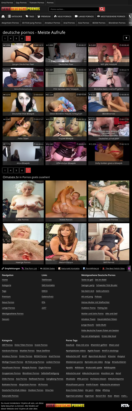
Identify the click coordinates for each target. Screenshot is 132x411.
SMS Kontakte (48, 285)
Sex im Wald (100, 279)
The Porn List (29, 268)
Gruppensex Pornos (11, 373)
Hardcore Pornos (10, 350)
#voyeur (121, 356)
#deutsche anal (73, 373)
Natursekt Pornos (10, 395)
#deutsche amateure (110, 384)
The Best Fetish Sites (113, 268)
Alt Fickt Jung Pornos (31, 22)
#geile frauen (94, 350)
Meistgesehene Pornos (111, 16)
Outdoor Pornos (35, 390)
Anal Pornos (69, 22)
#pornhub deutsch (97, 356)
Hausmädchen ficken (107, 319)
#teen (116, 395)
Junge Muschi (87, 324)
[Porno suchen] (74, 9)
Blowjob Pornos (29, 367)
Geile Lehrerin (102, 291)
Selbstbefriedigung (50, 373)
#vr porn (89, 390)
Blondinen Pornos (117, 22)
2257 (44, 307)
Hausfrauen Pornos (11, 367)
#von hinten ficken (74, 390)
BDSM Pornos (99, 22)
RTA (43, 302)
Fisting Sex (102, 307)
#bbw (98, 390)
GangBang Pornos (54, 378)
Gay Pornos (21, 2)
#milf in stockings (110, 350)
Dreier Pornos (25, 356)
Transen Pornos (36, 2)
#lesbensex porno (74, 361)
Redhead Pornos (36, 378)
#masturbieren (119, 361)
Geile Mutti (101, 324)
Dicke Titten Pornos (24, 344)
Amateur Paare (88, 319)
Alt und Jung (87, 296)
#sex (110, 395)
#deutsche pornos (90, 373)
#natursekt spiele (94, 367)
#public (69, 367)
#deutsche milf (73, 356)
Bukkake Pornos (9, 384)
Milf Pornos (7, 344)
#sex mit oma (82, 344)
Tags (30, 16)
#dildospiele (109, 367)
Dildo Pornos (8, 378)
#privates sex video (94, 361)
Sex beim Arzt (87, 291)
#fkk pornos (82, 378)
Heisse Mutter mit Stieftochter (95, 302)
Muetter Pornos (27, 350)
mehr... (124, 395)
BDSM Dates (47, 268)
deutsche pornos (18, 32)
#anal (118, 373)
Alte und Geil (111, 313)
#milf (84, 356)
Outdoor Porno (88, 307)
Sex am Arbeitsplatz (90, 336)
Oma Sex (49, 390)
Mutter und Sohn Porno (92, 313)
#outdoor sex (107, 373)
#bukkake (70, 378)
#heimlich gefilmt (99, 344)
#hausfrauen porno (75, 384)
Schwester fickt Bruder (106, 285)
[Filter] (126, 38)
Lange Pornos (84, 16)
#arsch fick (101, 395)
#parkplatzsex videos (76, 350)
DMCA (45, 291)
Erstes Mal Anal (109, 336)
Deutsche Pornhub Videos (14, 390)
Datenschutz (47, 296)
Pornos (50, 2)
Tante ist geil (87, 279)
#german (89, 395)
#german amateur (74, 395)
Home (5, 279)
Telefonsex (47, 279)
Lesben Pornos (53, 361)
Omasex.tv (11, 177)
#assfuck (70, 344)
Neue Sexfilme (43, 350)
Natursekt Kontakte (69, 268)
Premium (44, 16)
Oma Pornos (7, 2)
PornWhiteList (91, 268)
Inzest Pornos (41, 344)
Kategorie (15, 16)
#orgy (107, 361)
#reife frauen (92, 384)
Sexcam (5, 319)
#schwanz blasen (98, 378)
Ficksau (98, 296)
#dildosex (79, 367)
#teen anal (114, 344)
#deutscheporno (116, 378)
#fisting (106, 390)
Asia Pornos (83, 22)
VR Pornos (43, 384)
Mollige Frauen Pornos (12, 361)
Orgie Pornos (45, 367)
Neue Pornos (62, 16)
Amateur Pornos (52, 22)
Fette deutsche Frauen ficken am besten (100, 330)
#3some (112, 356)
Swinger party (87, 285)
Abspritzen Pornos (10, 22)
